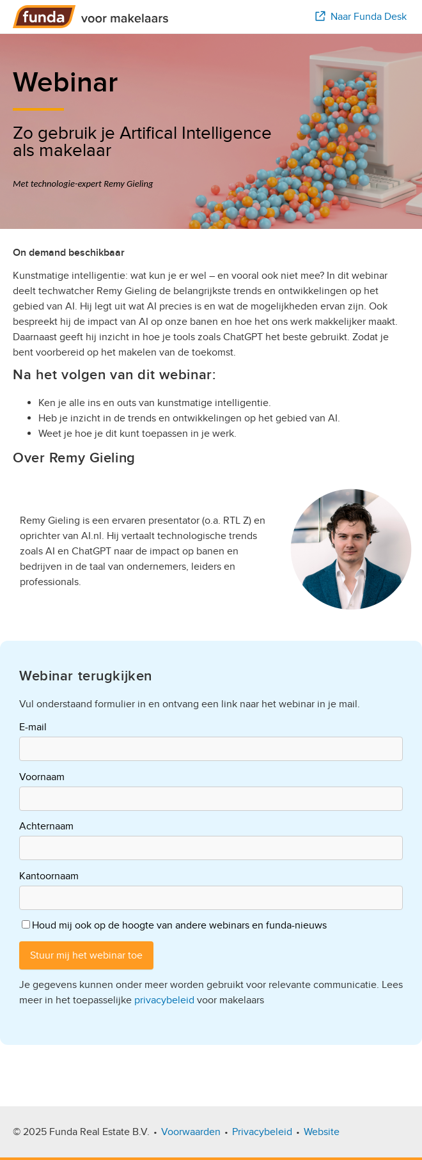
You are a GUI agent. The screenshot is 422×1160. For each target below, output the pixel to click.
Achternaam (46, 826)
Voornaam (42, 777)
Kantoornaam (49, 876)
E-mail (33, 727)
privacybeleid (164, 1000)
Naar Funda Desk (360, 16)
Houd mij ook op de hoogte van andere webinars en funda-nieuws (179, 925)
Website (322, 1131)
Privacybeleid (262, 1131)
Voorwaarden (191, 1131)
